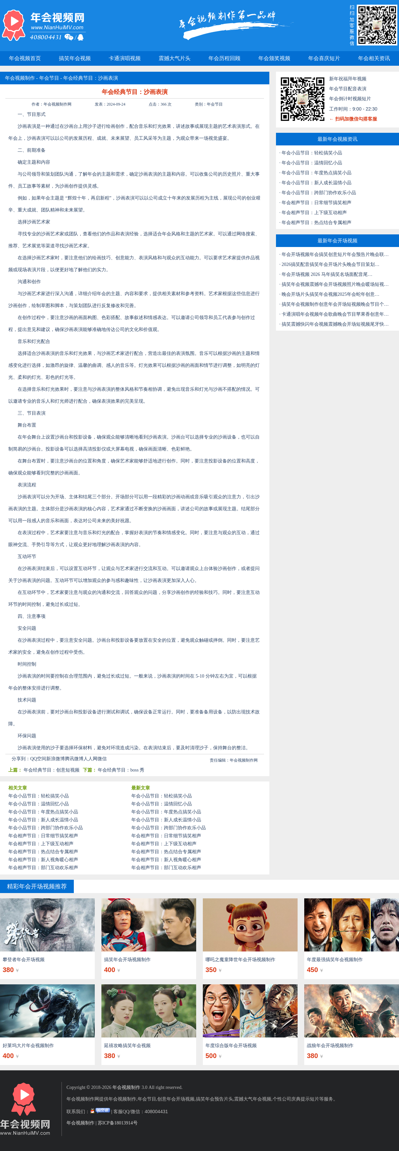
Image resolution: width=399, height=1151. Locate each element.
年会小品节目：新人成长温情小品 (43, 819)
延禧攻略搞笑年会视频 (127, 1045)
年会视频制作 (20, 78)
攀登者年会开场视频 (24, 959)
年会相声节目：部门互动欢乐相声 (43, 867)
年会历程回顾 (224, 58)
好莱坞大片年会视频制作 (28, 1045)
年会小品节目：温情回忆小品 (38, 803)
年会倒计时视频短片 (350, 98)
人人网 (90, 758)
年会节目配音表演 (347, 88)
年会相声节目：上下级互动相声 (40, 843)
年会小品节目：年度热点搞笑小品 (43, 811)
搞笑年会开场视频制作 (127, 959)
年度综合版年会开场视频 (231, 1045)
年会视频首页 (25, 58)
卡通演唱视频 (125, 58)
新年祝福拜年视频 (347, 78)
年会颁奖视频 (274, 58)
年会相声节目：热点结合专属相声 (43, 851)
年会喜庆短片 (324, 58)
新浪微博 (55, 758)
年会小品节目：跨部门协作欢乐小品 (45, 827)
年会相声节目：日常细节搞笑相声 (43, 835)
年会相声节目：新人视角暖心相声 (43, 859)
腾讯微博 (74, 758)
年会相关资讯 (374, 58)
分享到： (21, 758)
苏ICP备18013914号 (118, 1122)
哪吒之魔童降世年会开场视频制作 (240, 959)
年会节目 (49, 78)
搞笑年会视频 (75, 58)
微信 (102, 758)
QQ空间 (38, 758)
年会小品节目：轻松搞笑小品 (38, 795)
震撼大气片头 (175, 58)
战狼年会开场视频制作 (330, 1045)
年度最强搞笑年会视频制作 (335, 959)
